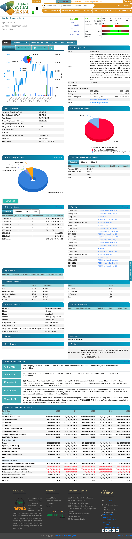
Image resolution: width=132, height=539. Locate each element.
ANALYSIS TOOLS (107, 11)
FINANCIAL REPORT (20, 42)
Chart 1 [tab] (84, 162)
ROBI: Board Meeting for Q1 (107, 214)
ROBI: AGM (102, 217)
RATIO (54, 42)
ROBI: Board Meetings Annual (108, 260)
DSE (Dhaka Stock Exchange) (79, 503)
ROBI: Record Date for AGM (107, 219)
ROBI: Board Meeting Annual (107, 228)
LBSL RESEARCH (124, 11)
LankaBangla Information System (64, 536)
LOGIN (117, 6)
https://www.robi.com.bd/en (99, 100)
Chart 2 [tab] (94, 162)
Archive (59, 207)
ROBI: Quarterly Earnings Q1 (108, 211)
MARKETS (55, 11)
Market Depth (40, 48)
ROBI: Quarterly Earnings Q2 (108, 237)
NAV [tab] (35, 212)
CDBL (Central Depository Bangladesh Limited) (82, 510)
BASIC (6, 42)
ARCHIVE (87, 11)
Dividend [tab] (18, 212)
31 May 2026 (57, 157)
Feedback (109, 501)
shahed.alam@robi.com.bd (99, 103)
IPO (95, 11)
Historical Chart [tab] (23, 48)
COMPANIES (67, 11)
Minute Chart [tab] (8, 48)
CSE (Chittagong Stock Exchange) (80, 506)
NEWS (77, 11)
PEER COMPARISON (68, 42)
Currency (49, 506)
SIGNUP (127, 6)
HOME (46, 11)
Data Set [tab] (73, 162)
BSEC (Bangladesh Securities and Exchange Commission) (80, 499)
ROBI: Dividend (103, 225)
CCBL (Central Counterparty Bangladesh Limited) (78, 515)
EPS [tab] (28, 212)
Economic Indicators (53, 501)
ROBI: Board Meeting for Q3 (107, 234)
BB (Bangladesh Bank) (76, 519)
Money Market (51, 498)
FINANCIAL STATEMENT (40, 42)
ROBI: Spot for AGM (105, 222)
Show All (126, 361)
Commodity (50, 503)
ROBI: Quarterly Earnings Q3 (108, 231)
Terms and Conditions (124, 536)
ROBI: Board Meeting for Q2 (107, 240)
